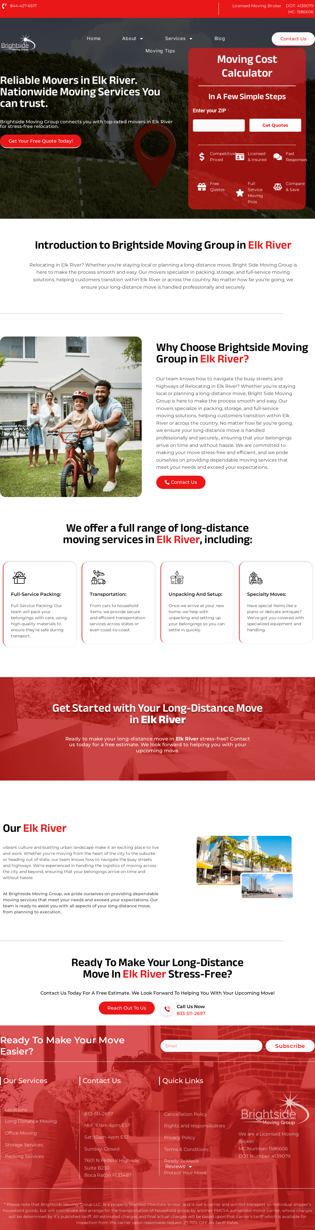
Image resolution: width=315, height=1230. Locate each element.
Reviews (178, 1166)
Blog (220, 38)
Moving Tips (160, 51)
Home (94, 38)
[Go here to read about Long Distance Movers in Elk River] (36, 42)
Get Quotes (275, 125)
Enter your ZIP (211, 110)
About (133, 38)
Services (179, 38)
